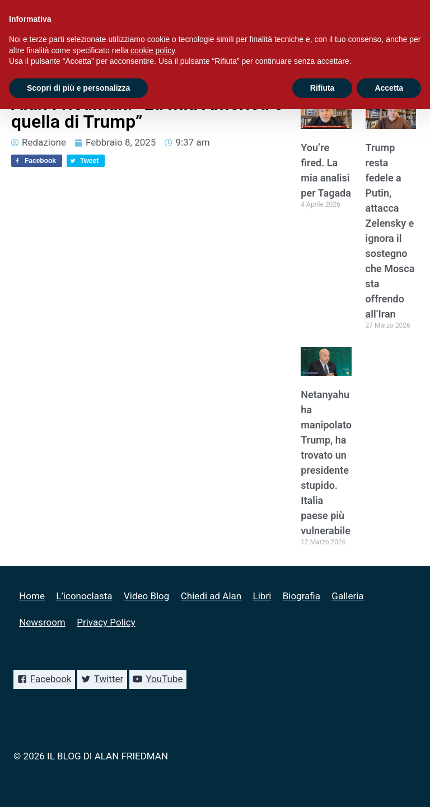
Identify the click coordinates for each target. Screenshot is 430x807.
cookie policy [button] (152, 50)
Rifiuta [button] (322, 87)
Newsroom (42, 622)
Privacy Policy (106, 622)
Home (32, 595)
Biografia (301, 595)
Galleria (347, 595)
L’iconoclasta (84, 595)
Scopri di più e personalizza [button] (78, 87)
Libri (262, 595)
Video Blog (146, 595)
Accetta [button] (389, 87)
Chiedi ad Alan (211, 595)
